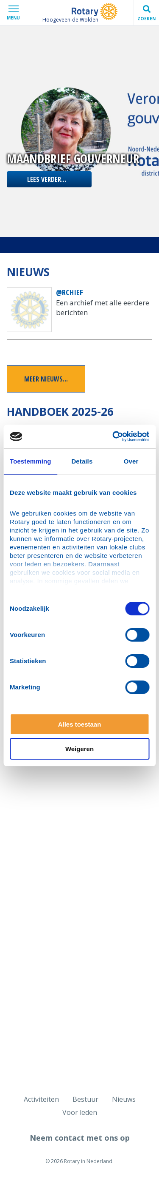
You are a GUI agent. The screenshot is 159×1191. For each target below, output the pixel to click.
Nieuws (124, 1099)
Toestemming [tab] (30, 461)
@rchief (69, 292)
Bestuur (85, 1099)
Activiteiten (41, 1099)
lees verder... (46, 179)
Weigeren (79, 748)
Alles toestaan (79, 724)
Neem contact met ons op (80, 1138)
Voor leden (79, 1112)
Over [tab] (131, 461)
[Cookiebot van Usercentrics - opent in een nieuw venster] (113, 436)
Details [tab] (81, 461)
